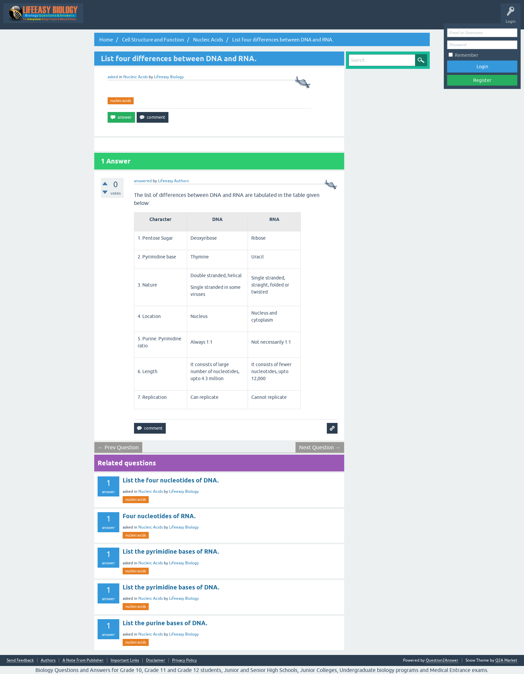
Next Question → (320, 447)
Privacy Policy (184, 660)
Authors (48, 660)
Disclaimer (155, 660)
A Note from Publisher (83, 660)
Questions (203, 18)
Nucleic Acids (135, 77)
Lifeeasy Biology (184, 491)
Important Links (125, 660)
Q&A (179, 18)
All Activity (155, 18)
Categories (301, 18)
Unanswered (252, 18)
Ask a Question (332, 18)
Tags (277, 18)
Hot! (226, 18)
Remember (466, 55)
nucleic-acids (120, 101)
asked (113, 77)
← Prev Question (118, 447)
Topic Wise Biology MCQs (113, 18)
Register (482, 80)
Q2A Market (506, 660)
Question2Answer (442, 660)
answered (143, 181)
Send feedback (20, 660)
